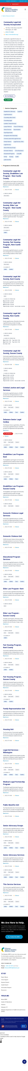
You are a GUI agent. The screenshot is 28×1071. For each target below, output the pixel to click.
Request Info (23, 1)
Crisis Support (4, 979)
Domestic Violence (8, 150)
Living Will (19, 153)
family (5, 156)
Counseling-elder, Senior (9, 117)
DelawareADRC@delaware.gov (12, 967)
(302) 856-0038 (7, 364)
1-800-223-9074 (9, 966)
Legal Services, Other (19, 141)
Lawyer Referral (7, 126)
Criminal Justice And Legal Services (12, 138)
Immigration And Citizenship (10, 135)
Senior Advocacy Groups (9, 147)
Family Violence (7, 141)
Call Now (8, 99)
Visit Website (9, 96)
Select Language (11, 1)
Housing (11, 156)
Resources (3, 990)
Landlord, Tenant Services (10, 123)
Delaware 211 (4, 1007)
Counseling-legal (8, 120)
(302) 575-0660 (9, 32)
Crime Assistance (19, 150)
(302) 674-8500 (7, 290)
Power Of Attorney (18, 126)
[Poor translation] (1, 1041)
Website (16, 189)
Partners (3, 1004)
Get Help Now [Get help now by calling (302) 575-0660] (8, 433)
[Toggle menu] (25, 9)
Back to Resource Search (7, 16)
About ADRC (4, 999)
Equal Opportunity (8, 132)
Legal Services (7, 144)
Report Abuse (4, 977)
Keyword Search (5, 982)
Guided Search (4, 985)
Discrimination (17, 129)
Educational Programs (9, 153)
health (17, 156)
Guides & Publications (6, 1002)
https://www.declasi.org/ (11, 34)
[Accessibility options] (24, 1062)
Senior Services (7, 129)
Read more (6, 186)
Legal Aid (20, 111)
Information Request (6, 987)
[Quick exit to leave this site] (14, 4)
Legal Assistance (8, 114)
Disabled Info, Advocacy (9, 111)
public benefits (7, 159)
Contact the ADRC (14, 937)
